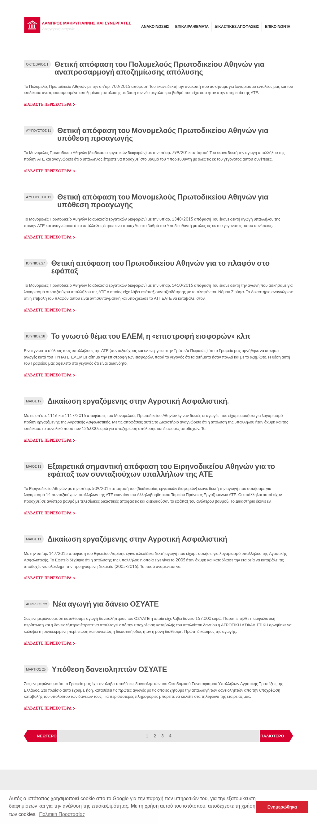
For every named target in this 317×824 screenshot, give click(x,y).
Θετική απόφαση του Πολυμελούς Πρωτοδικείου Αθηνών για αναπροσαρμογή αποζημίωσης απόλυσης (159, 67)
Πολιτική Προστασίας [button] (62, 814)
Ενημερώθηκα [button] (282, 807)
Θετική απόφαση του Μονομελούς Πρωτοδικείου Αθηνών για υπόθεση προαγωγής (162, 134)
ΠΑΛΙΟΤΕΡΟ (272, 735)
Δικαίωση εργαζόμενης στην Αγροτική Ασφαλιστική (137, 538)
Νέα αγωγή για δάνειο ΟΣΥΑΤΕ (106, 603)
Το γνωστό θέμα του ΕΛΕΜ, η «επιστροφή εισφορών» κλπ (150, 335)
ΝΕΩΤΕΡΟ (47, 735)
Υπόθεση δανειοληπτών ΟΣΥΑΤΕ (109, 668)
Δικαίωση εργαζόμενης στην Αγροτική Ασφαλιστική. (138, 400)
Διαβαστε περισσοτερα (48, 104)
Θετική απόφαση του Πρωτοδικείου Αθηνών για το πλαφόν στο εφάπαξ (160, 266)
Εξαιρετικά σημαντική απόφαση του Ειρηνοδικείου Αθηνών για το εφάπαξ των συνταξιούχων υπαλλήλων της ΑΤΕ (161, 469)
